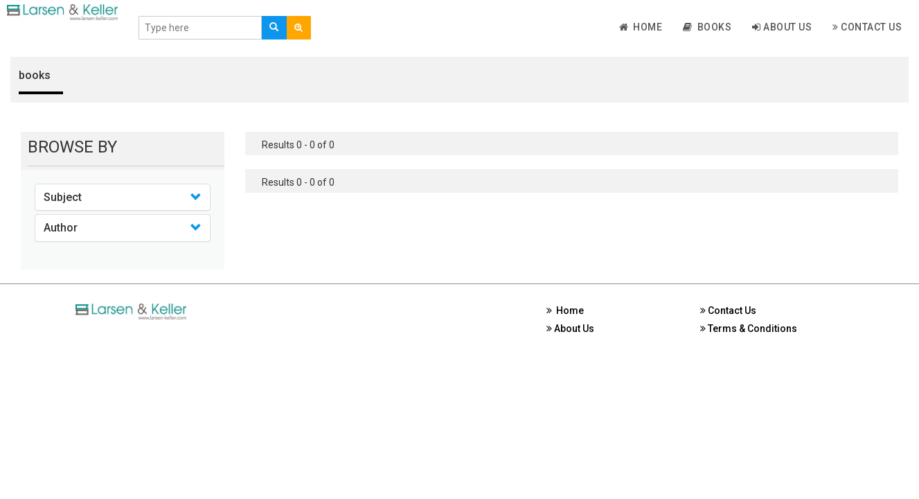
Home (641, 27)
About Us (782, 27)
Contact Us (867, 27)
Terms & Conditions (748, 328)
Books (707, 27)
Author (61, 227)
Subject (63, 197)
